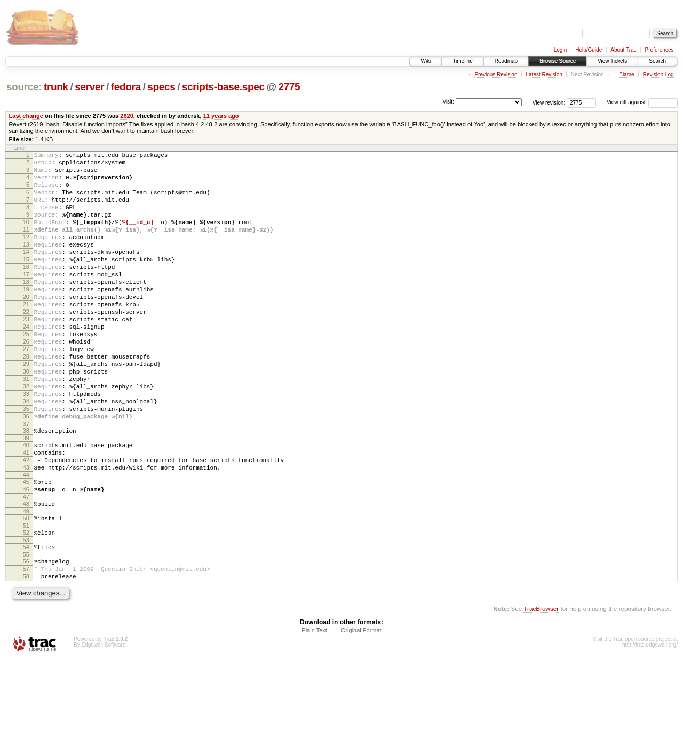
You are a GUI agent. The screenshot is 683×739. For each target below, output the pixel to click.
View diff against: (642, 102)
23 (26, 354)
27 (26, 390)
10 (26, 236)
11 (26, 245)
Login (560, 50)
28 (26, 399)
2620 (126, 116)
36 (26, 472)
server (89, 86)
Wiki (425, 61)
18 (26, 309)
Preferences (659, 50)
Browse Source (557, 61)
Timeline (462, 61)
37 (26, 481)
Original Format (361, 710)
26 (26, 381)
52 (26, 604)
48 (26, 572)
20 (26, 327)
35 (26, 463)
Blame (626, 74)
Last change (26, 116)
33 (26, 445)
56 (26, 636)
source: (24, 86)
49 (26, 581)
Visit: (448, 102)
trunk (56, 86)
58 (26, 654)
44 (26, 540)
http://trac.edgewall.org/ (650, 725)
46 (26, 556)
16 (26, 291)
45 (26, 547)
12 (26, 254)
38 (26, 488)
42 (26, 522)
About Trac (623, 50)
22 (26, 345)
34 (26, 454)
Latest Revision (544, 74)
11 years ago (221, 116)
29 (26, 409)
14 (26, 272)
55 (26, 629)
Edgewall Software (103, 725)
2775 (289, 86)
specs (161, 86)
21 (26, 336)
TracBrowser (541, 688)
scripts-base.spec (223, 86)
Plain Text (314, 710)
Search (657, 61)
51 (26, 597)
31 (26, 427)
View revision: (549, 102)
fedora (126, 86)
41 (26, 513)
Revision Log (658, 74)
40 (26, 504)
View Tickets (612, 61)
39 (26, 497)
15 (26, 282)
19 (26, 318)
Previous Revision (495, 74)
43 (26, 531)
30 (26, 418)
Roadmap (506, 61)
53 (26, 613)
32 (26, 436)
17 (26, 300)
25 (26, 372)
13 (26, 263)
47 (26, 565)
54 (26, 620)
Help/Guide (588, 50)
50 (26, 588)
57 (26, 645)
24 (26, 363)
